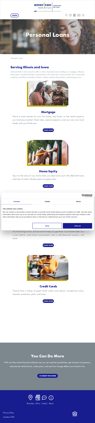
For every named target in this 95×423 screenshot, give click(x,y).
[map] (70, 15)
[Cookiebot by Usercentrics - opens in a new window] (83, 195)
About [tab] (78, 201)
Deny (47, 226)
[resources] (79, 16)
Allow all (77, 226)
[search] (66, 15)
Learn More (48, 186)
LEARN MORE (48, 130)
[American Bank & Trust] (47, 7)
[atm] (74, 15)
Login (14, 15)
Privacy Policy (8, 412)
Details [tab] (47, 201)
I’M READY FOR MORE (47, 376)
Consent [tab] (16, 201)
